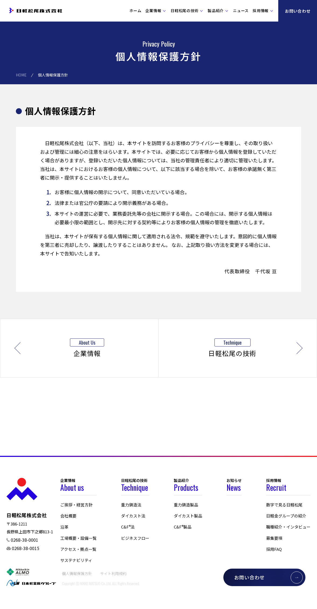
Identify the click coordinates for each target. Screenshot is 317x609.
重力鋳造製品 (186, 505)
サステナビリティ (76, 560)
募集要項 (274, 538)
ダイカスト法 (133, 516)
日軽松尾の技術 (184, 10)
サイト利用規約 (113, 573)
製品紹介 (216, 10)
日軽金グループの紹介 (286, 516)
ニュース (241, 10)
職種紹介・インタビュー (288, 527)
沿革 (64, 527)
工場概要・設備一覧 (78, 538)
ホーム (135, 10)
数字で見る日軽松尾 (284, 505)
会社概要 (68, 516)
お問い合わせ (298, 11)
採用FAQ (274, 549)
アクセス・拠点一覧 (78, 549)
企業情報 (153, 10)
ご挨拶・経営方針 (76, 505)
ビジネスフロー (135, 538)
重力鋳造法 (131, 505)
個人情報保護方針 (77, 573)
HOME (21, 75)
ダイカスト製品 (188, 516)
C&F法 (128, 527)
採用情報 (261, 10)
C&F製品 (182, 527)
